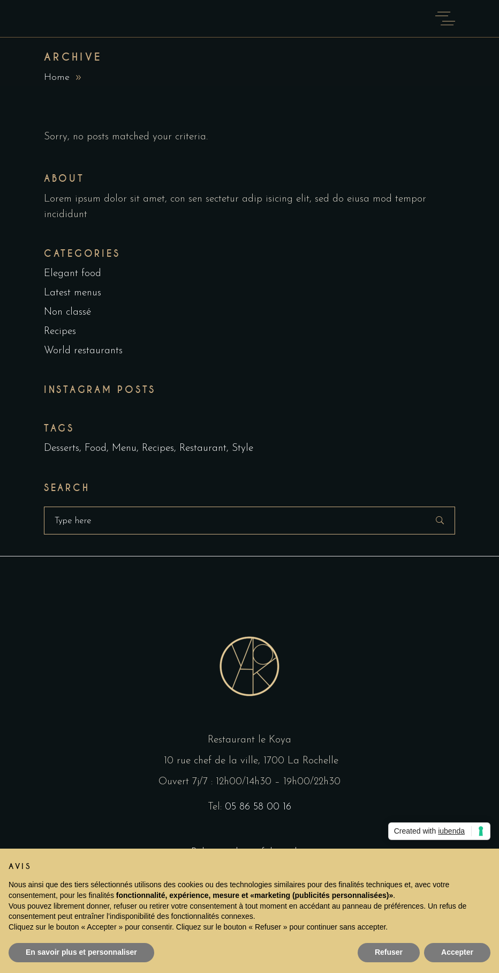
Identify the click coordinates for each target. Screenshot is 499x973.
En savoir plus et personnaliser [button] (81, 952)
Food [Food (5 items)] (96, 448)
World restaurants (83, 351)
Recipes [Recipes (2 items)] (158, 448)
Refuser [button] (389, 952)
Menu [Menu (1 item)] (124, 448)
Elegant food (72, 274)
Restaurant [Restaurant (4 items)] (202, 448)
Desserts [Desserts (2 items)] (61, 448)
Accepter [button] (457, 952)
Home (57, 77)
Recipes (60, 331)
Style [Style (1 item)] (242, 448)
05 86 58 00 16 (258, 807)
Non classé (67, 312)
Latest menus (72, 293)
